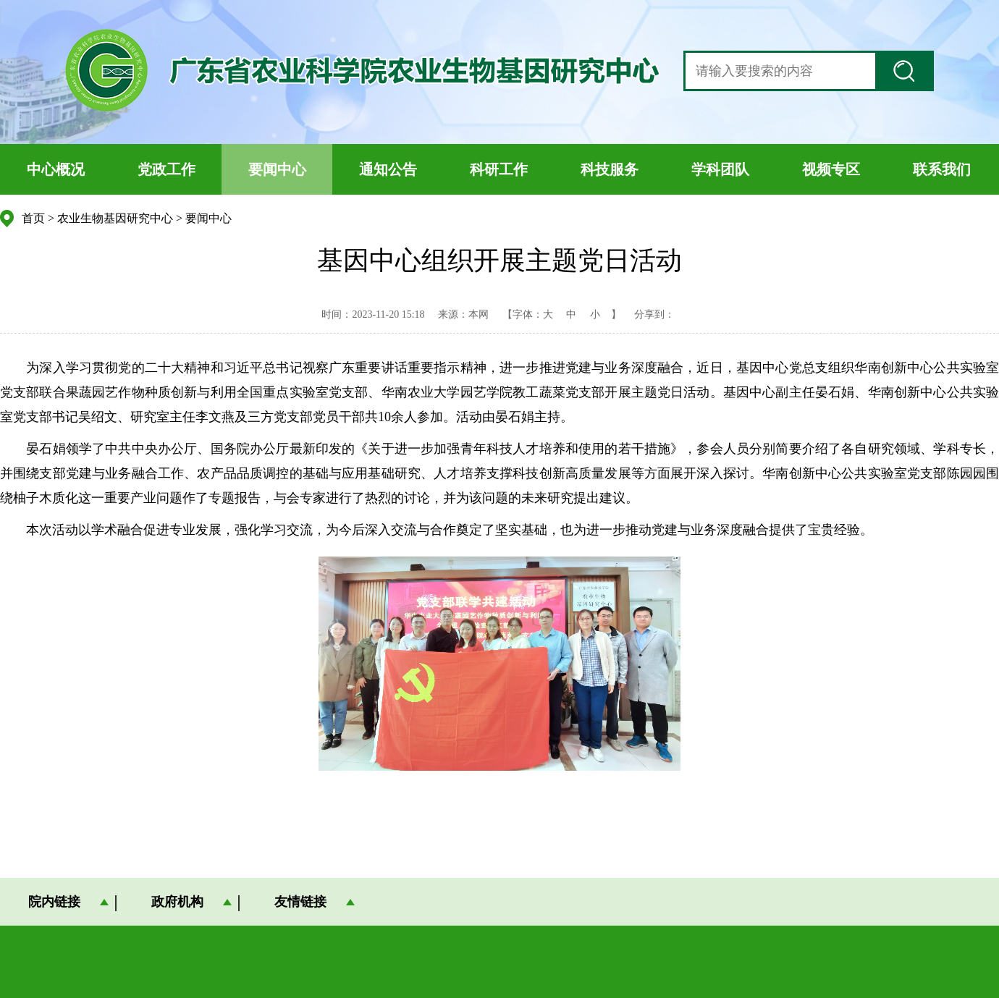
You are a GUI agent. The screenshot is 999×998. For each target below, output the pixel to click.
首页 (33, 218)
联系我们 (942, 169)
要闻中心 (277, 169)
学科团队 (720, 169)
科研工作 (499, 169)
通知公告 (388, 169)
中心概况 (56, 169)
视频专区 (831, 169)
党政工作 (166, 169)
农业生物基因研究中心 (115, 218)
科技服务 (609, 169)
